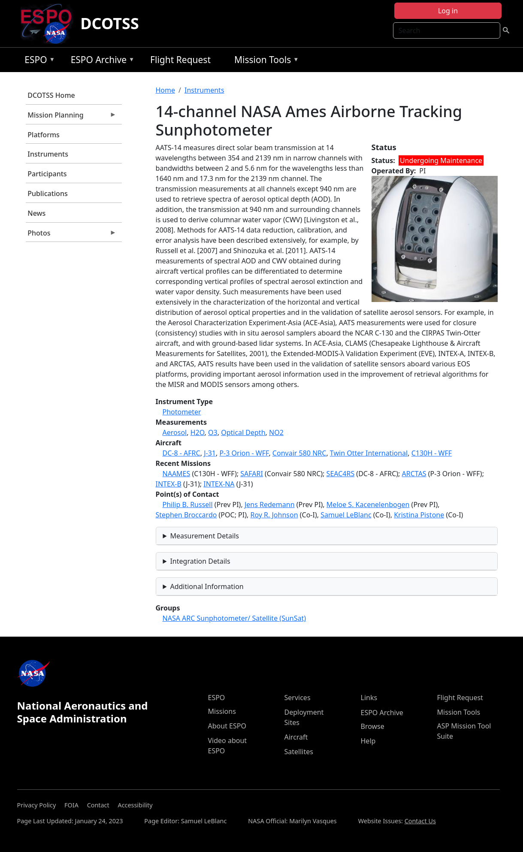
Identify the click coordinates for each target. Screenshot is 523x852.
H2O (197, 432)
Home (165, 90)
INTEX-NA (218, 484)
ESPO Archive (101, 61)
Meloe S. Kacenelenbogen (368, 504)
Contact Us (420, 821)
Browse (372, 726)
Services (297, 697)
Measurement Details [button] (204, 536)
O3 (213, 432)
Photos (71, 235)
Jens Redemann (270, 504)
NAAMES (176, 473)
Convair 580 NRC (299, 453)
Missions (222, 711)
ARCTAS (414, 473)
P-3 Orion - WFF (244, 453)
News (36, 213)
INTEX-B (168, 484)
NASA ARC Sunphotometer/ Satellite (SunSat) (234, 618)
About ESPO (227, 726)
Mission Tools (264, 61)
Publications (47, 193)
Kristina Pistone (419, 515)
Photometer (182, 412)
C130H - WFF (431, 453)
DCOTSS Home (51, 95)
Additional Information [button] (206, 586)
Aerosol (175, 432)
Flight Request (180, 60)
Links (369, 697)
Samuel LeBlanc (345, 515)
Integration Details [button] (200, 561)
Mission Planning (71, 117)
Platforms (43, 134)
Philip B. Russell (188, 504)
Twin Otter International (369, 453)
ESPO (37, 61)
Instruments (47, 154)
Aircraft (296, 737)
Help (368, 741)
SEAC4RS (340, 473)
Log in (448, 10)
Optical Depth (243, 432)
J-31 (210, 453)
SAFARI (251, 473)
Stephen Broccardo (186, 515)
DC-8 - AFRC (181, 453)
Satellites (298, 751)
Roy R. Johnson (274, 515)
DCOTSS (109, 23)
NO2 (276, 432)
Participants (47, 173)
